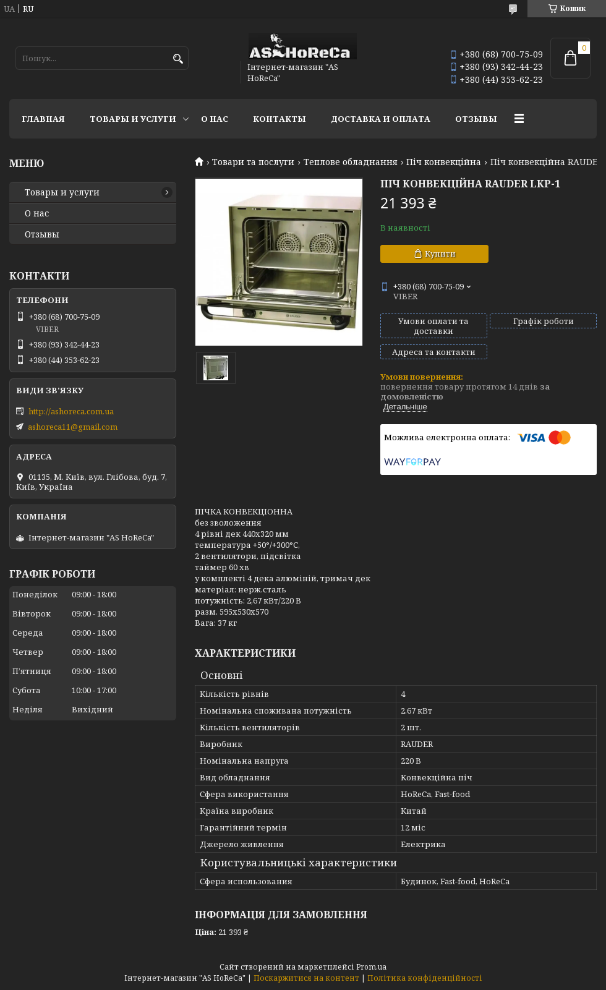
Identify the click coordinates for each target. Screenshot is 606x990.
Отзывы (476, 118)
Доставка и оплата (380, 118)
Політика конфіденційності (424, 978)
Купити (440, 253)
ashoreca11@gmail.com (72, 427)
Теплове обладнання (351, 162)
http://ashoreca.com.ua (71, 411)
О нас (214, 118)
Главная (43, 118)
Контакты (279, 118)
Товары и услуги (133, 118)
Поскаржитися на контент (306, 978)
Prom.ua (371, 967)
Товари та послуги (253, 162)
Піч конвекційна (443, 162)
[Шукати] (178, 59)
